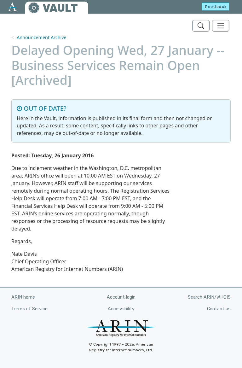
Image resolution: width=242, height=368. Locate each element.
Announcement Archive (41, 37)
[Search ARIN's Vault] (201, 26)
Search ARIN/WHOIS (209, 297)
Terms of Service (29, 309)
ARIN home (23, 297)
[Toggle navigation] (220, 26)
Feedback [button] (216, 6)
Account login (121, 297)
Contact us (219, 309)
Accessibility (121, 309)
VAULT (60, 8)
